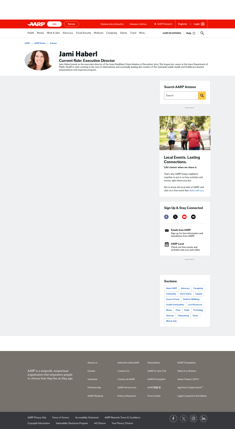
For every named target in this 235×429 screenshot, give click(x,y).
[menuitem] (31, 34)
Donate (91, 370)
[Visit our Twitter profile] (183, 418)
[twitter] (175, 217)
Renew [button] (71, 24)
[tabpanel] (183, 32)
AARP (27, 43)
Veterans (170, 315)
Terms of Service (60, 417)
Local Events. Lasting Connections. (182, 159)
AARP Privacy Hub (37, 417)
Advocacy (185, 288)
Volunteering (183, 315)
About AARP (171, 288)
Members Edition (138, 24)
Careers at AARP (126, 379)
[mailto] (193, 217)
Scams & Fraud (172, 299)
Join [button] (54, 24)
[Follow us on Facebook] (173, 418)
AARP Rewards (95, 395)
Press (178, 310)
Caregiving (198, 288)
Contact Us (123, 370)
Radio (186, 310)
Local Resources (195, 305)
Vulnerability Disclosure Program (72, 423)
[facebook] (166, 217)
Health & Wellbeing (191, 299)
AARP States (40, 43)
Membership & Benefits (112, 24)
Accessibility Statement (87, 417)
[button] (202, 33)
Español (198, 294)
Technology (198, 310)
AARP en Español (172, 33)
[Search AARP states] (181, 96)
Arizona (53, 43)
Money (169, 310)
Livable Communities (175, 305)
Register (182, 24)
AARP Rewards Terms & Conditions (122, 417)
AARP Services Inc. (127, 387)
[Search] (202, 96)
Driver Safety (186, 294)
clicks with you (196, 190)
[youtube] (184, 217)
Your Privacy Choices (122, 423)
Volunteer (93, 379)
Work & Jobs (171, 321)
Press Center (154, 395)
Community (171, 294)
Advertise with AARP (128, 362)
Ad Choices (100, 423)
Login (197, 24)
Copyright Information (39, 423)
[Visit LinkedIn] (203, 418)
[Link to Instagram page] (193, 418)
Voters (195, 315)
